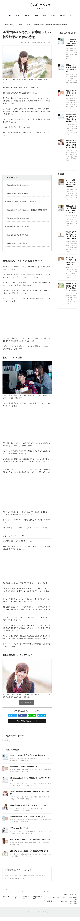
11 (48, 892)
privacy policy (26, 897)
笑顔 (6, 740)
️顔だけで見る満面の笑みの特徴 (18, 218)
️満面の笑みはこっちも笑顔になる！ (20, 243)
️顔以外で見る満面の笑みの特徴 (18, 226)
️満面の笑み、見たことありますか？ (20, 185)
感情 (44, 15)
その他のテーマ (65, 15)
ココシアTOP (5, 897)
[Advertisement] (27, 153)
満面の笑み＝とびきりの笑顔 (17, 193)
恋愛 (17, 15)
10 (44, 892)
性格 (36, 15)
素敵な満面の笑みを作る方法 (17, 235)
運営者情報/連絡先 (37, 897)
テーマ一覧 (15, 897)
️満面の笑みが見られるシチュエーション (21, 201)
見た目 (26, 15)
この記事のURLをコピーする (27, 721)
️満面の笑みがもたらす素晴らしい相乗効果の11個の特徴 (27, 210)
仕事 (52, 15)
